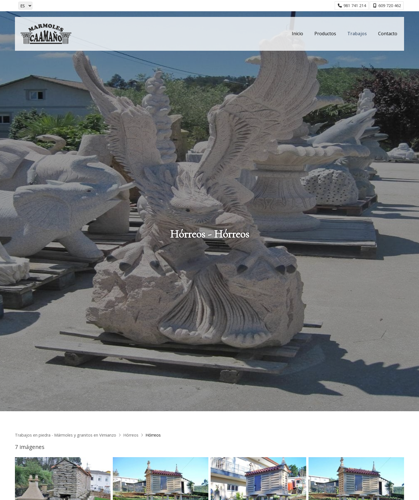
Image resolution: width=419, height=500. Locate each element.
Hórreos (130, 435)
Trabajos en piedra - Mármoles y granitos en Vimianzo (65, 435)
